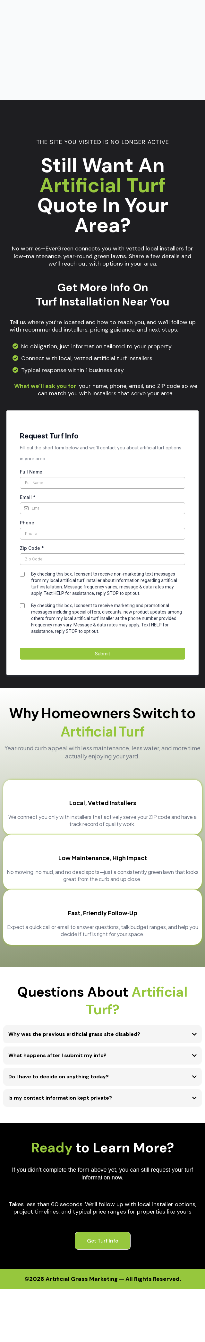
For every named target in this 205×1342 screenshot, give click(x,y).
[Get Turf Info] (103, 1166)
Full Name (31, 397)
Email (28, 422)
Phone (27, 448)
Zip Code (32, 473)
